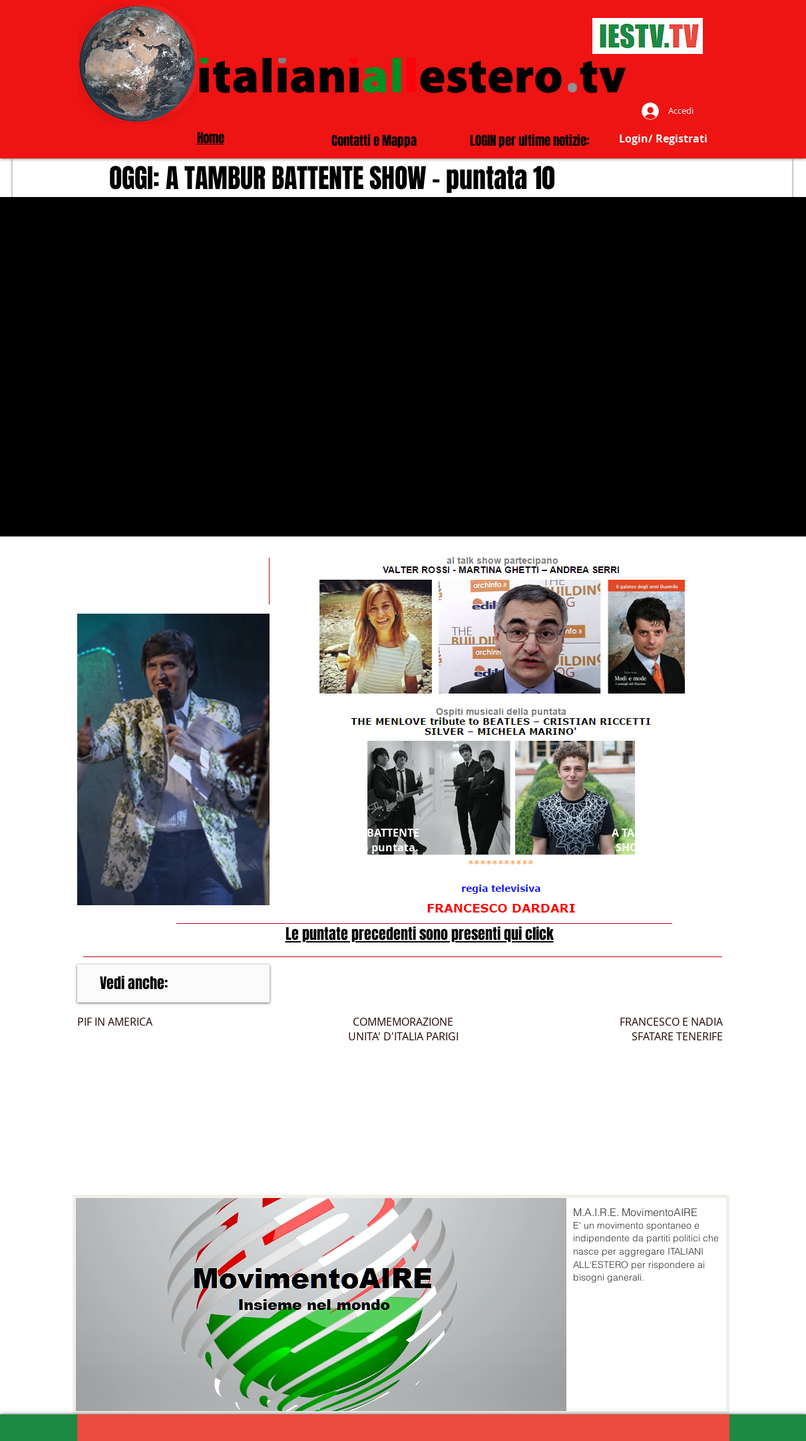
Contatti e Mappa (374, 140)
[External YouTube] (403, 366)
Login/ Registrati (663, 138)
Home (210, 137)
